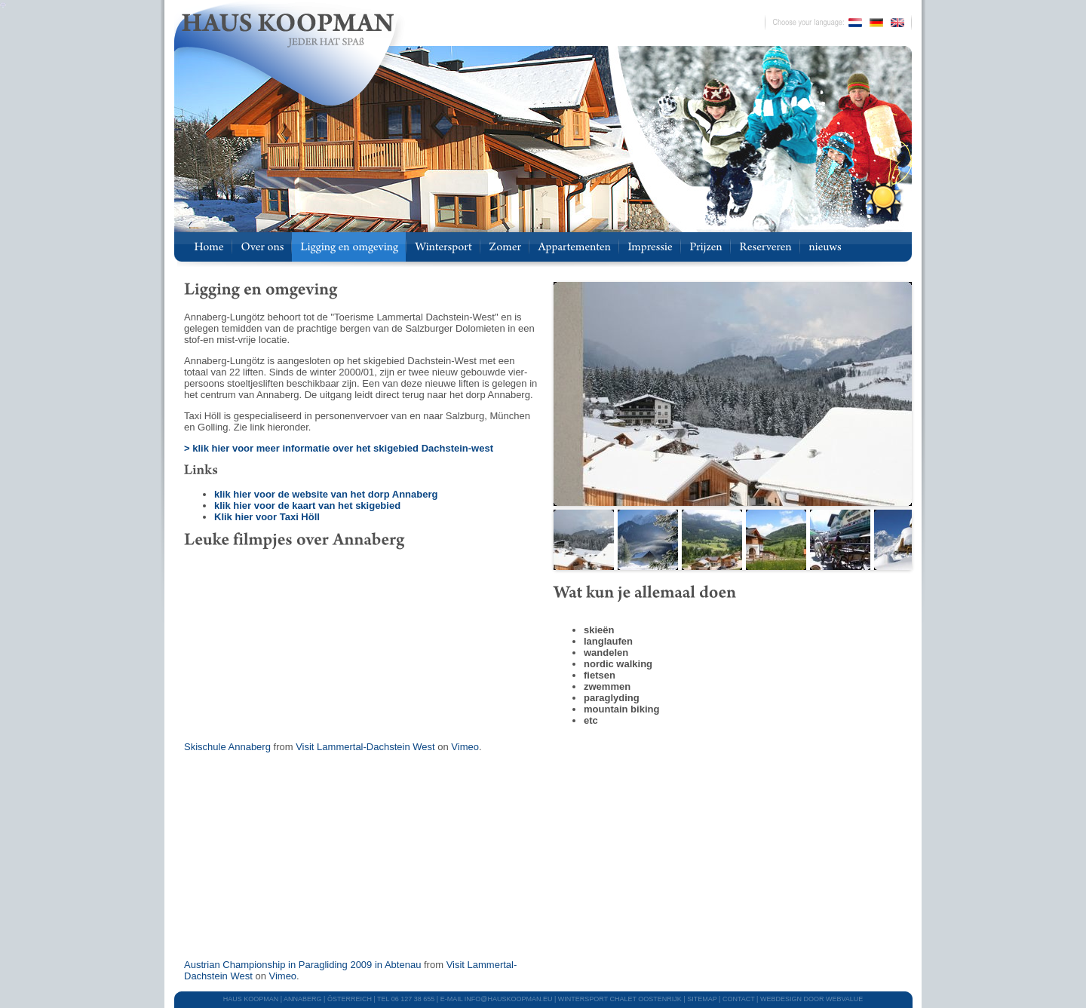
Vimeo (465, 746)
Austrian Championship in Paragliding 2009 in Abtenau (302, 964)
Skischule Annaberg (227, 746)
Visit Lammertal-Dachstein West (365, 746)
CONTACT (738, 999)
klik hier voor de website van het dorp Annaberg (325, 494)
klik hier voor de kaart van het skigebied (307, 505)
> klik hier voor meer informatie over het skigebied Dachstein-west (338, 448)
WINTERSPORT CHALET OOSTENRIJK (620, 999)
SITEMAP (701, 999)
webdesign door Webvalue (811, 999)
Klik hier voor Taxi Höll (267, 516)
